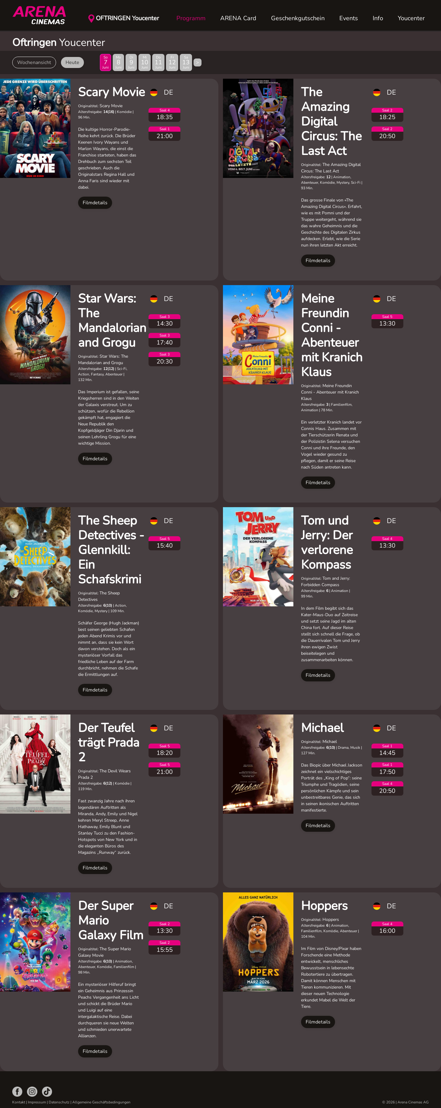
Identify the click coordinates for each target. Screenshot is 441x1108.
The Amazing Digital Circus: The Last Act (331, 121)
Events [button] (348, 18)
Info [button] (378, 18)
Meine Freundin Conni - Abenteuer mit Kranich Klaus (332, 335)
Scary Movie (111, 92)
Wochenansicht (34, 62)
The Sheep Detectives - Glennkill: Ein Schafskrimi (111, 550)
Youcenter (411, 18)
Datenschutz (59, 1102)
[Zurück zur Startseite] (43, 15)
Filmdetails (95, 202)
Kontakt (18, 1102)
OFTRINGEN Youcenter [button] (127, 18)
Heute (72, 62)
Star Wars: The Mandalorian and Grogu (112, 320)
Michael (322, 728)
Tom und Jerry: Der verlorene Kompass (327, 542)
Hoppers (324, 906)
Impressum (37, 1102)
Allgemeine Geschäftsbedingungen (101, 1102)
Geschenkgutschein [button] (298, 18)
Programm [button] (190, 18)
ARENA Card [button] (238, 18)
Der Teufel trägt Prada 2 (108, 743)
